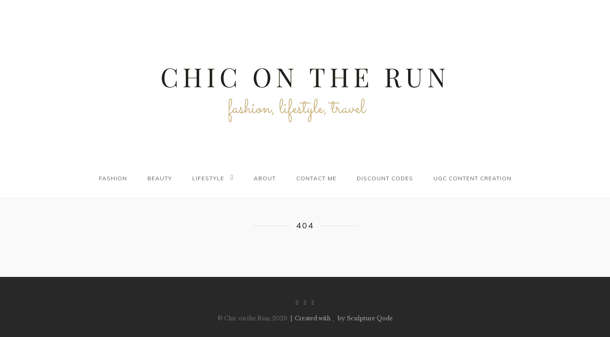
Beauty (159, 178)
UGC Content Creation (472, 178)
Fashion (113, 178)
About (265, 178)
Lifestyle (208, 178)
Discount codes (385, 178)
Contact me (316, 178)
